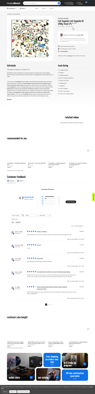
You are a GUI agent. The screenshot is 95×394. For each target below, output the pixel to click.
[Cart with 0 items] (86, 3)
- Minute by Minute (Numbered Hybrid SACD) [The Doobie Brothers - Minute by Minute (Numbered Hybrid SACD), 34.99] (78, 342)
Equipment (11, 8)
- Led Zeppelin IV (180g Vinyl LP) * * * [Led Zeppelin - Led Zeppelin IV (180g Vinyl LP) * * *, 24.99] (16, 163)
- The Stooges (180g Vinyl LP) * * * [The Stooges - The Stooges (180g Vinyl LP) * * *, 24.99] (36, 163)
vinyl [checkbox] (13, 222)
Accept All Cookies (23, 391)
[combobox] (31, 215)
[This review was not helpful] (82, 239)
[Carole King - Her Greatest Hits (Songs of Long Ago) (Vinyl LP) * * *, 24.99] (78, 152)
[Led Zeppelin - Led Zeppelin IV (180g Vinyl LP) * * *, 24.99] (16, 152)
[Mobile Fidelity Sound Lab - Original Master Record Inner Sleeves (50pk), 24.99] (16, 330)
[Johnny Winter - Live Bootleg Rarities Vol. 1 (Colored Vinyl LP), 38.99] (57, 152)
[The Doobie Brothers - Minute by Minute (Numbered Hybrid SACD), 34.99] (78, 330)
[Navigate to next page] (51, 305)
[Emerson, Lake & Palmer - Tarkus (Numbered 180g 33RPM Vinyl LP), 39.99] (57, 330)
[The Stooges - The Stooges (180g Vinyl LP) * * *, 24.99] (37, 152)
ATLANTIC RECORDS (63, 18)
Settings (5, 391)
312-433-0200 (79, 35)
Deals (37, 8)
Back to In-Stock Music (14, 14)
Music (23, 8)
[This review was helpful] (79, 239)
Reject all (12, 391)
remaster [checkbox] (18, 222)
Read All (9, 99)
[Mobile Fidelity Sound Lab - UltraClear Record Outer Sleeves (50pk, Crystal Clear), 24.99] (37, 330)
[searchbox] (16, 215)
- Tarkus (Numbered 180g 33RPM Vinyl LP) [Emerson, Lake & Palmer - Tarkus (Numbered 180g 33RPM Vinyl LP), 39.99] (56, 342)
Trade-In (52, 8)
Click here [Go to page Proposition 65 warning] (70, 55)
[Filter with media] (44, 215)
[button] (88, 151)
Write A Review (71, 201)
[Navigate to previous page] (43, 305)
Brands (44, 8)
